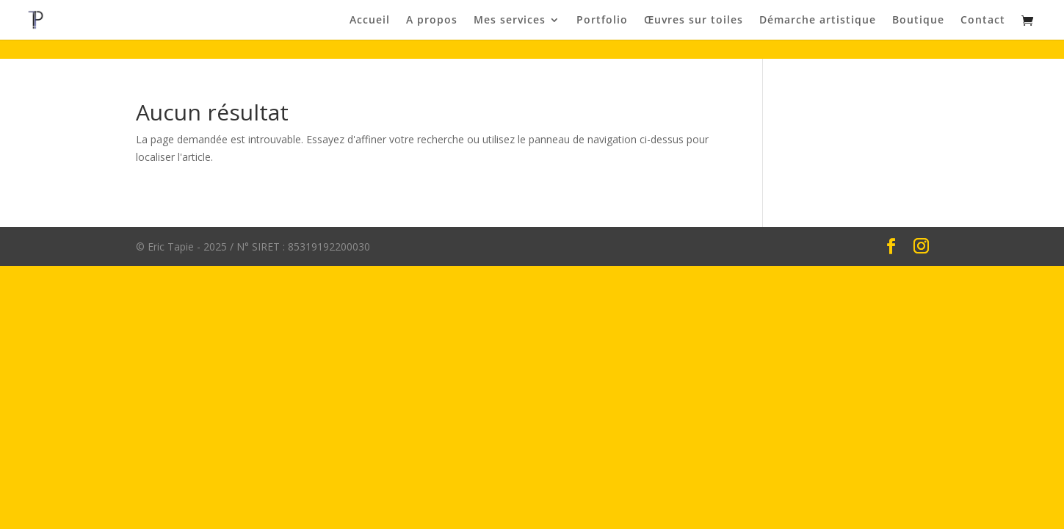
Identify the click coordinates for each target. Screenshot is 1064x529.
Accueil (370, 20)
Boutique (918, 20)
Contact (982, 20)
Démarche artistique (817, 20)
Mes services (510, 20)
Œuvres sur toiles (693, 20)
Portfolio (602, 20)
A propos (431, 20)
